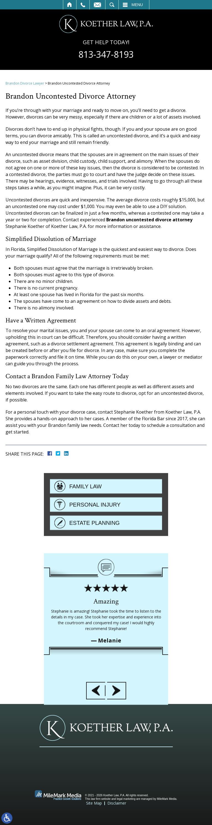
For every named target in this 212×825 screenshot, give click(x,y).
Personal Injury (95, 530)
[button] (95, 753)
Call (82, 4)
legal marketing (126, 798)
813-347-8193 (106, 54)
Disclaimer (116, 803)
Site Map (94, 803)
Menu (137, 4)
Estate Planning (94, 549)
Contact (97, 4)
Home (69, 4)
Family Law (85, 512)
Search (111, 4)
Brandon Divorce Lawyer (25, 83)
